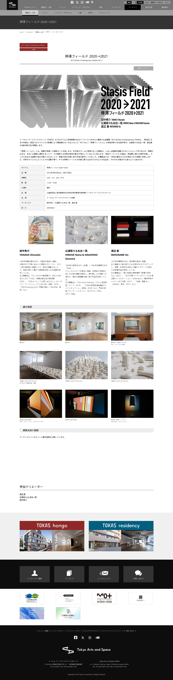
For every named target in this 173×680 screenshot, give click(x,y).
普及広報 (148, 7)
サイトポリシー (60, 631)
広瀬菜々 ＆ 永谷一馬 (28, 497)
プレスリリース (104, 13)
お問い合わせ (138, 578)
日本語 (140, 2)
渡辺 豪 (22, 494)
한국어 (167, 2)
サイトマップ (106, 631)
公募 (100, 7)
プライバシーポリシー (74, 631)
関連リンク (49, 631)
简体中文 (160, 2)
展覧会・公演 (46, 7)
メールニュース (104, 578)
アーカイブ (132, 7)
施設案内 (165, 7)
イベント (62, 7)
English (146, 2)
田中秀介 (23, 500)
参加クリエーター (143, 68)
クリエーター (116, 7)
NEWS (90, 13)
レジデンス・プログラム (81, 7)
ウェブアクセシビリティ (92, 631)
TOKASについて (30, 7)
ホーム (41, 631)
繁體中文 (153, 2)
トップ (22, 32)
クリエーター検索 (35, 578)
